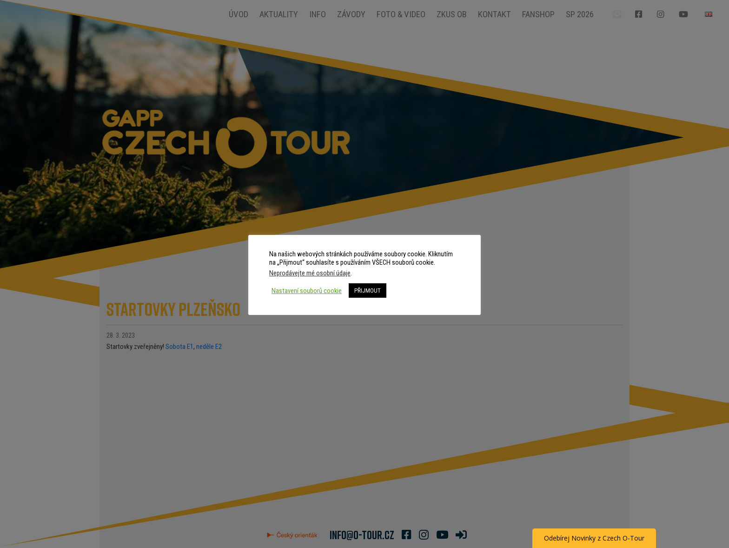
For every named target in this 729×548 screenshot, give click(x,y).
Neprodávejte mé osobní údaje (310, 273)
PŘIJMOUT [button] (367, 290)
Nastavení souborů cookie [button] (307, 291)
